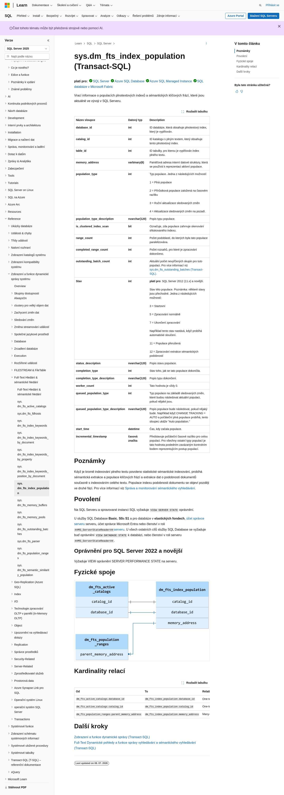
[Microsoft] (7, 5)
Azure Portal (236, 15)
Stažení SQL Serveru (263, 15)
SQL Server (104, 43)
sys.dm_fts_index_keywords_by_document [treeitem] (33, 426)
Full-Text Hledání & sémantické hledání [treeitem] (29, 381)
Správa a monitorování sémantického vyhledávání (160, 488)
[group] (142, 703)
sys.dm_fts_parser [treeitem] (28, 530)
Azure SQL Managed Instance (171, 81)
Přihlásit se (272, 5)
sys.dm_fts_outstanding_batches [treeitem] (32, 518)
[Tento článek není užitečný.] (241, 91)
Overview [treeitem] (20, 275)
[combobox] (27, 49)
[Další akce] (206, 43)
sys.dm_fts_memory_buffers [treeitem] (32, 492)
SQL (89, 43)
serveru (119, 529)
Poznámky (243, 50)
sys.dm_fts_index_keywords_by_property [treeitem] (33, 443)
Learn (78, 43)
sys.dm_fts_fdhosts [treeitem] (29, 402)
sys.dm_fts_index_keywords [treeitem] (32, 412)
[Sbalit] (48, 40)
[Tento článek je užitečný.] (236, 91)
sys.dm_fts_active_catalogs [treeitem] (31, 393)
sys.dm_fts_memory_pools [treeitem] (31, 504)
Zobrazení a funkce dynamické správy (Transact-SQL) (112, 737)
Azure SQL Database (129, 81)
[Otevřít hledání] (260, 5)
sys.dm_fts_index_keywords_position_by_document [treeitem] (33, 460)
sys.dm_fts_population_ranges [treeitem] (33, 542)
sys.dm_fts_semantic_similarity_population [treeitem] (33, 559)
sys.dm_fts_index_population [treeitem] (33, 477)
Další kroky (243, 71)
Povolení (241, 56)
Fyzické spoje (244, 61)
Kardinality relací (246, 66)
